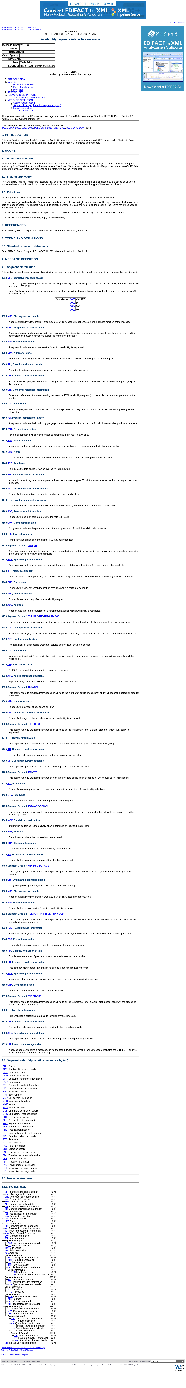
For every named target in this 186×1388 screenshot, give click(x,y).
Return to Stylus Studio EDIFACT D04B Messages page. (23, 29)
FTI (9, 375)
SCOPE (11, 82)
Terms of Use (25, 1378)
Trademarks (35, 1378)
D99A (11, 128)
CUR (9, 582)
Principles (18, 90)
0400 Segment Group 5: (15, 772)
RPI (9, 364)
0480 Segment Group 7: (15, 866)
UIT (9, 1044)
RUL (9, 593)
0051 (72, 310)
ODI (30, 866)
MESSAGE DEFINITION (20, 100)
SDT (9, 440)
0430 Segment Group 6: (15, 806)
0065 (72, 299)
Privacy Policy (14, 1378)
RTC (9, 463)
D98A (5, 128)
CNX (55, 914)
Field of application (23, 87)
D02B (62, 128)
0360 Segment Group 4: (15, 724)
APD (51, 616)
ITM (9, 403)
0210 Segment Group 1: (15, 545)
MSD (10, 316)
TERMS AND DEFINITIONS (21, 95)
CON (10, 523)
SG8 (46, 866)
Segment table (26, 110)
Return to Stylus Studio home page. (15, 1371)
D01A (37, 128)
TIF (30, 724)
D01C (49, 128)
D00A (24, 128)
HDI (9, 474)
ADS (9, 605)
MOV (30, 806)
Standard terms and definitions (29, 97)
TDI (9, 500)
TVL (30, 616)
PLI (9, 417)
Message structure (22, 108)
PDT (9, 341)
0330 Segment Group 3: (15, 687)
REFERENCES (15, 92)
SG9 (61, 914)
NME (10, 452)
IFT (35, 545)
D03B (75, 128)
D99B (17, 128)
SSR (30, 545)
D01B (43, 128)
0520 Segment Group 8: (15, 914)
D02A (56, 128)
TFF (9, 534)
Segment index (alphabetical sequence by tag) (37, 105)
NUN (9, 353)
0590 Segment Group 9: (15, 996)
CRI (9, 390)
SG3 (56, 616)
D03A (69, 128)
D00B (30, 128)
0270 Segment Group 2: (15, 616)
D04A (81, 128)
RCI (9, 488)
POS (9, 511)
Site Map (5, 1378)
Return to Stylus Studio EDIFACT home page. (19, 27)
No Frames (179, 22)
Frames (167, 22)
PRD (35, 616)
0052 (72, 303)
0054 (72, 306)
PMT (9, 429)
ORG (10, 327)
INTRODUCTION (16, 79)
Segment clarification (24, 103)
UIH (9, 278)
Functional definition (23, 84)
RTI (30, 772)
